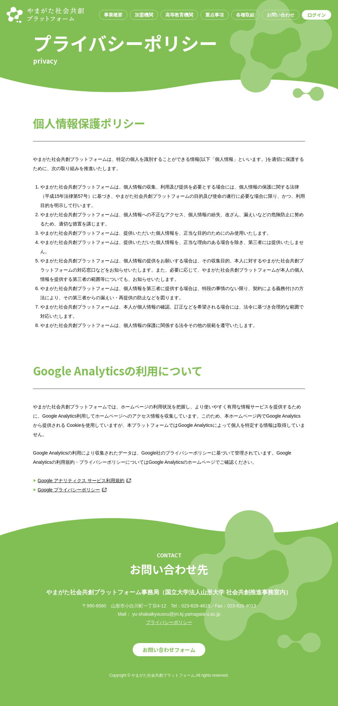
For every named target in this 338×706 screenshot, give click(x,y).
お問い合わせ (280, 14)
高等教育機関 (179, 14)
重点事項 (214, 14)
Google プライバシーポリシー (69, 489)
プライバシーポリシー (169, 622)
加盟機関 (144, 14)
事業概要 (113, 14)
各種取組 (245, 14)
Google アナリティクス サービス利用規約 (81, 480)
